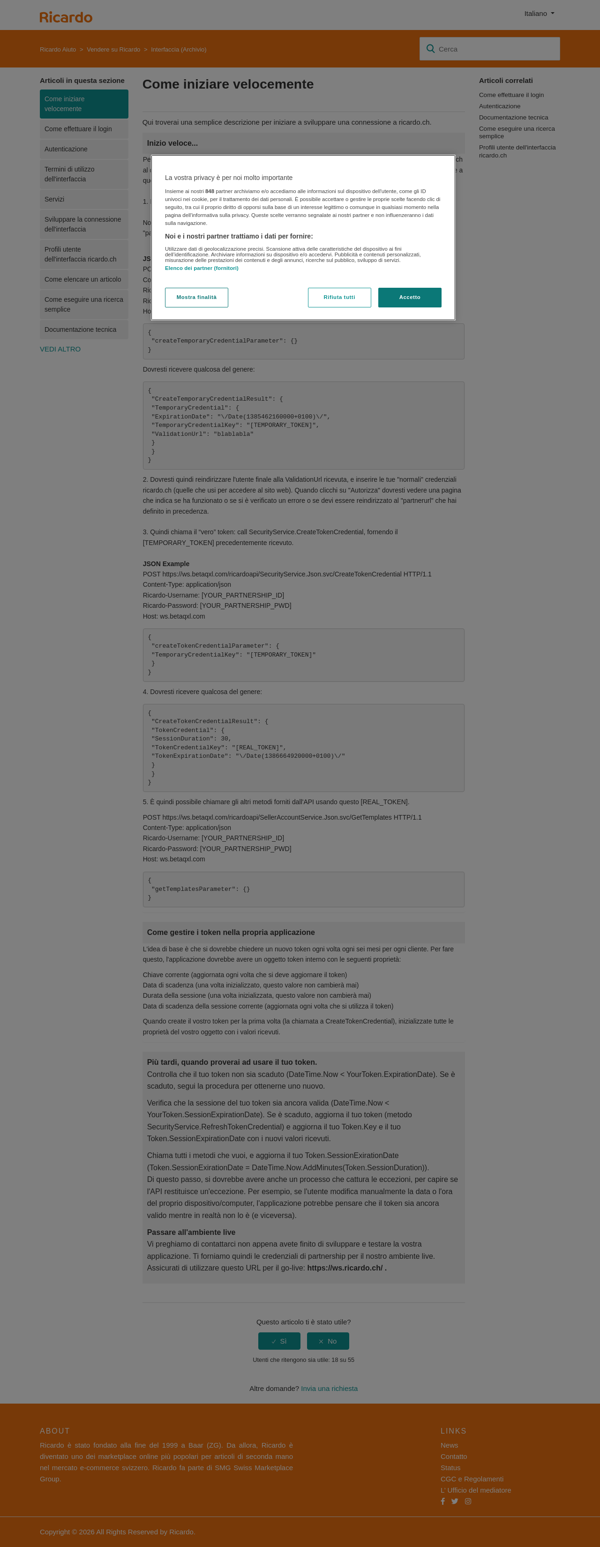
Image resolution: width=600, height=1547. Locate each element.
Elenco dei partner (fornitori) (202, 268)
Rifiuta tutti (339, 297)
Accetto (410, 297)
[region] (303, 238)
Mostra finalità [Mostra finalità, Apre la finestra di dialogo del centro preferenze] (197, 297)
